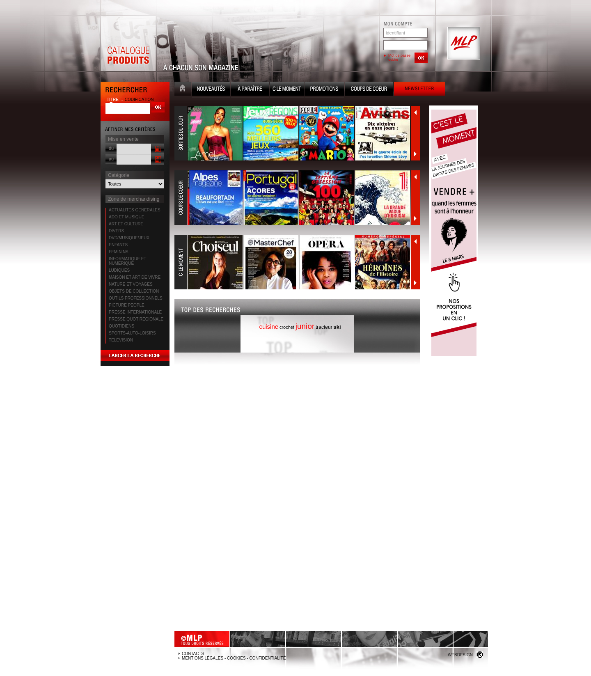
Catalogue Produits (128, 43)
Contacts (193, 653)
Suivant (415, 153)
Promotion (324, 90)
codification (139, 99)
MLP (462, 43)
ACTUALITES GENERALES (134, 210)
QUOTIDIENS (121, 326)
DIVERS (116, 231)
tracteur (324, 327)
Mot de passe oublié (399, 57)
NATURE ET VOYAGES (131, 284)
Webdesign (460, 655)
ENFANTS (118, 245)
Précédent (415, 112)
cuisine (268, 326)
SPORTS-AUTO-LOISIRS (132, 333)
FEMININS (118, 252)
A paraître (250, 90)
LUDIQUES (119, 270)
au (111, 158)
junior (305, 326)
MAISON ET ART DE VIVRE (134, 277)
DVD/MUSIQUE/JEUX (129, 238)
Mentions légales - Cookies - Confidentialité (234, 658)
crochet (286, 327)
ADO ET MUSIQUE (126, 217)
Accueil (182, 90)
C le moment (287, 90)
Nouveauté (211, 90)
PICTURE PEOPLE (126, 305)
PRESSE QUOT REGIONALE (136, 319)
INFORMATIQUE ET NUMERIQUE (127, 261)
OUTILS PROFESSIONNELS (136, 298)
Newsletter (419, 90)
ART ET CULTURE (126, 224)
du (111, 148)
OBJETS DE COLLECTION (134, 291)
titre (113, 99)
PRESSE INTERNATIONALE (135, 312)
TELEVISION (121, 340)
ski (337, 327)
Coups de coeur (369, 90)
